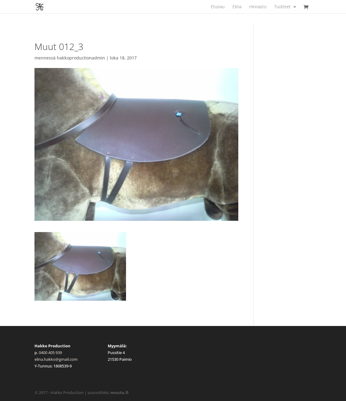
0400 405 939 (50, 352)
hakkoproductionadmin (81, 58)
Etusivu (218, 7)
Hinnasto (257, 7)
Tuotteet (282, 7)
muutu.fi (119, 392)
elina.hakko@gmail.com (55, 359)
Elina (236, 7)
